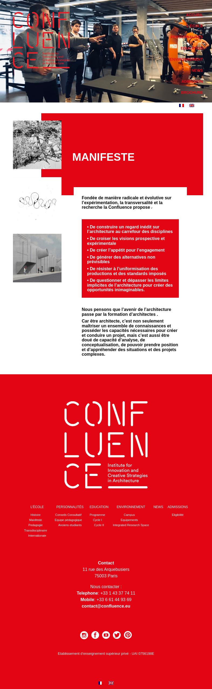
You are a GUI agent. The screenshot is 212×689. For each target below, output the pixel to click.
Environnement (186, 59)
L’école (195, 26)
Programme (97, 514)
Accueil (194, 15)
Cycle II (99, 525)
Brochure (192, 92)
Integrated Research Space (131, 525)
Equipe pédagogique (68, 520)
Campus (129, 514)
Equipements (129, 520)
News (197, 70)
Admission (192, 81)
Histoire (35, 514)
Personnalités (187, 37)
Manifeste (35, 520)
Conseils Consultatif (68, 514)
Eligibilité (177, 514)
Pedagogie (36, 525)
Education (192, 48)
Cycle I (97, 520)
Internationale (37, 535)
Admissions (177, 507)
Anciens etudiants (70, 525)
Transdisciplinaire (35, 530)
